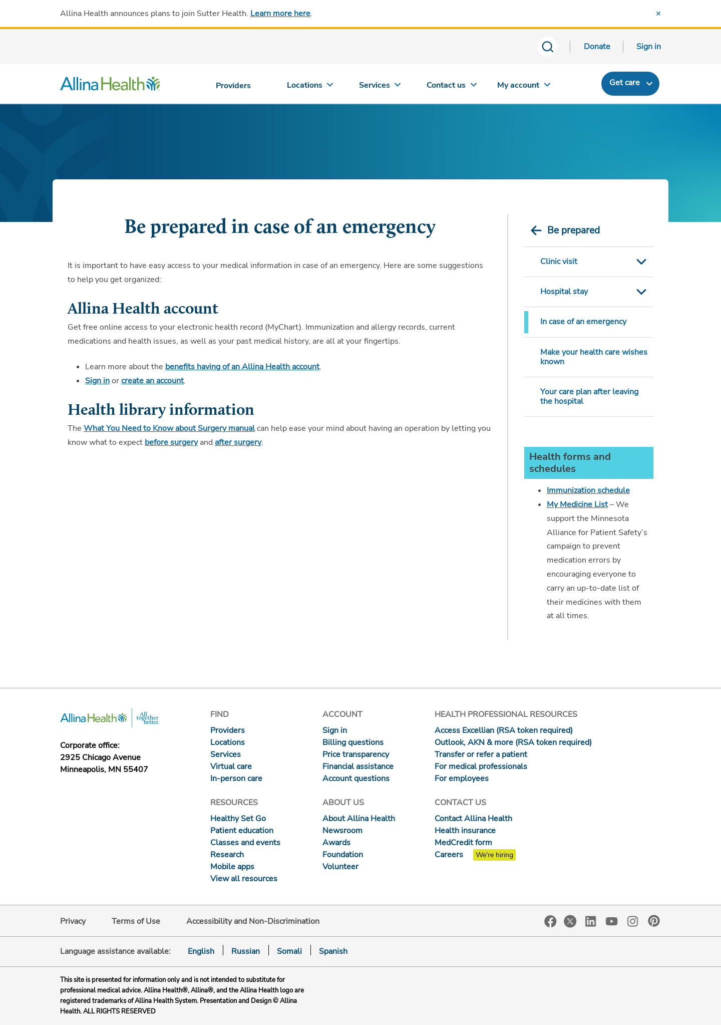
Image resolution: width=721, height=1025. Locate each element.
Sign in (648, 46)
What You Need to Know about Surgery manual (169, 428)
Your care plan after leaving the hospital (589, 396)
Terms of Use (136, 921)
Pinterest (654, 921)
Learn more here (280, 13)
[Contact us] (452, 87)
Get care (624, 82)
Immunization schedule (588, 490)
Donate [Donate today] (597, 46)
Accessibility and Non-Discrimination (252, 921)
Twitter (570, 921)
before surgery (171, 442)
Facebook (550, 921)
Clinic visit (558, 261)
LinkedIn (591, 920)
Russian (245, 951)
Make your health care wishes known (593, 357)
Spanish (333, 951)
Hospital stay (564, 291)
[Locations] (309, 87)
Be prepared (573, 230)
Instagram (633, 920)
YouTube (612, 920)
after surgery (238, 442)
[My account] (523, 87)
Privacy (73, 921)
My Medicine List (577, 504)
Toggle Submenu (641, 262)
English (201, 951)
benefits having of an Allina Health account (242, 366)
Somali (289, 951)
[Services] (381, 87)
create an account (152, 380)
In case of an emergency (583, 321)
